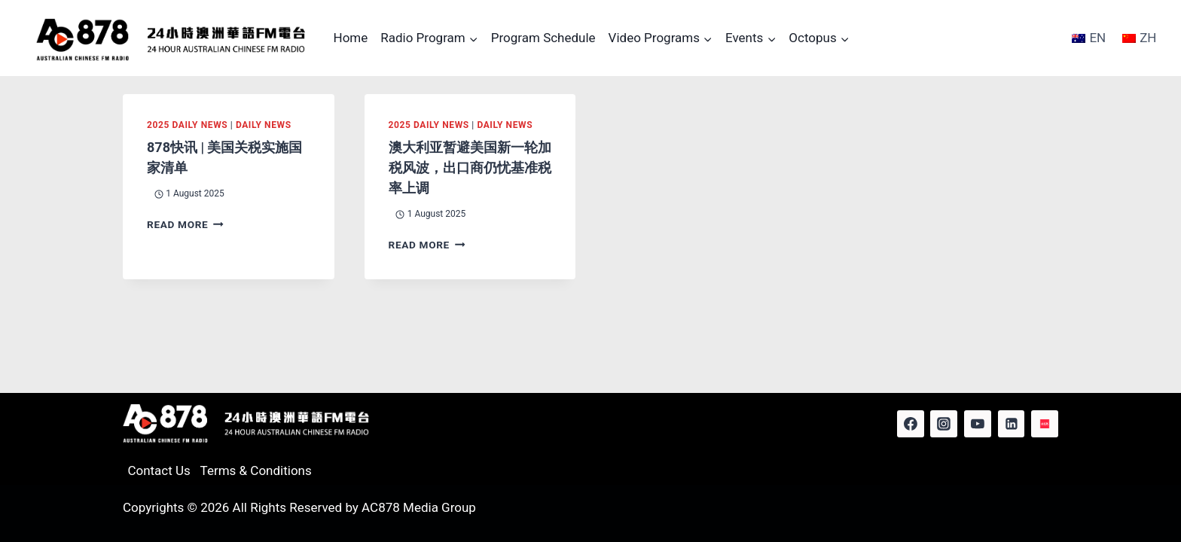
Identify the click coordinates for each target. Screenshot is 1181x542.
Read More (185, 224)
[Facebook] (910, 423)
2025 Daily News (187, 125)
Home (351, 37)
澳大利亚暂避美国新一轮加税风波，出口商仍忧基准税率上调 (470, 167)
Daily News (263, 125)
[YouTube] (977, 423)
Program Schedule (543, 37)
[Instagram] (943, 423)
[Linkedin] (1011, 423)
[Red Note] (1044, 423)
